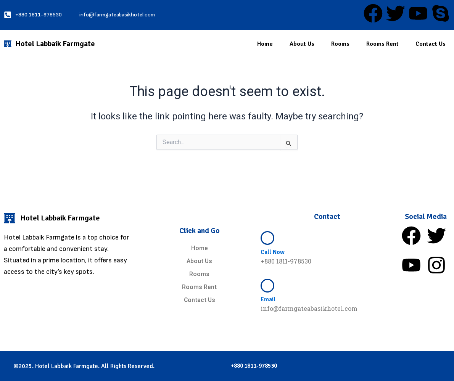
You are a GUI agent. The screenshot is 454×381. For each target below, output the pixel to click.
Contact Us (430, 44)
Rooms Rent (382, 44)
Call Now (273, 252)
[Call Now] (267, 238)
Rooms (340, 44)
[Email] (267, 286)
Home (265, 44)
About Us (302, 44)
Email (268, 299)
